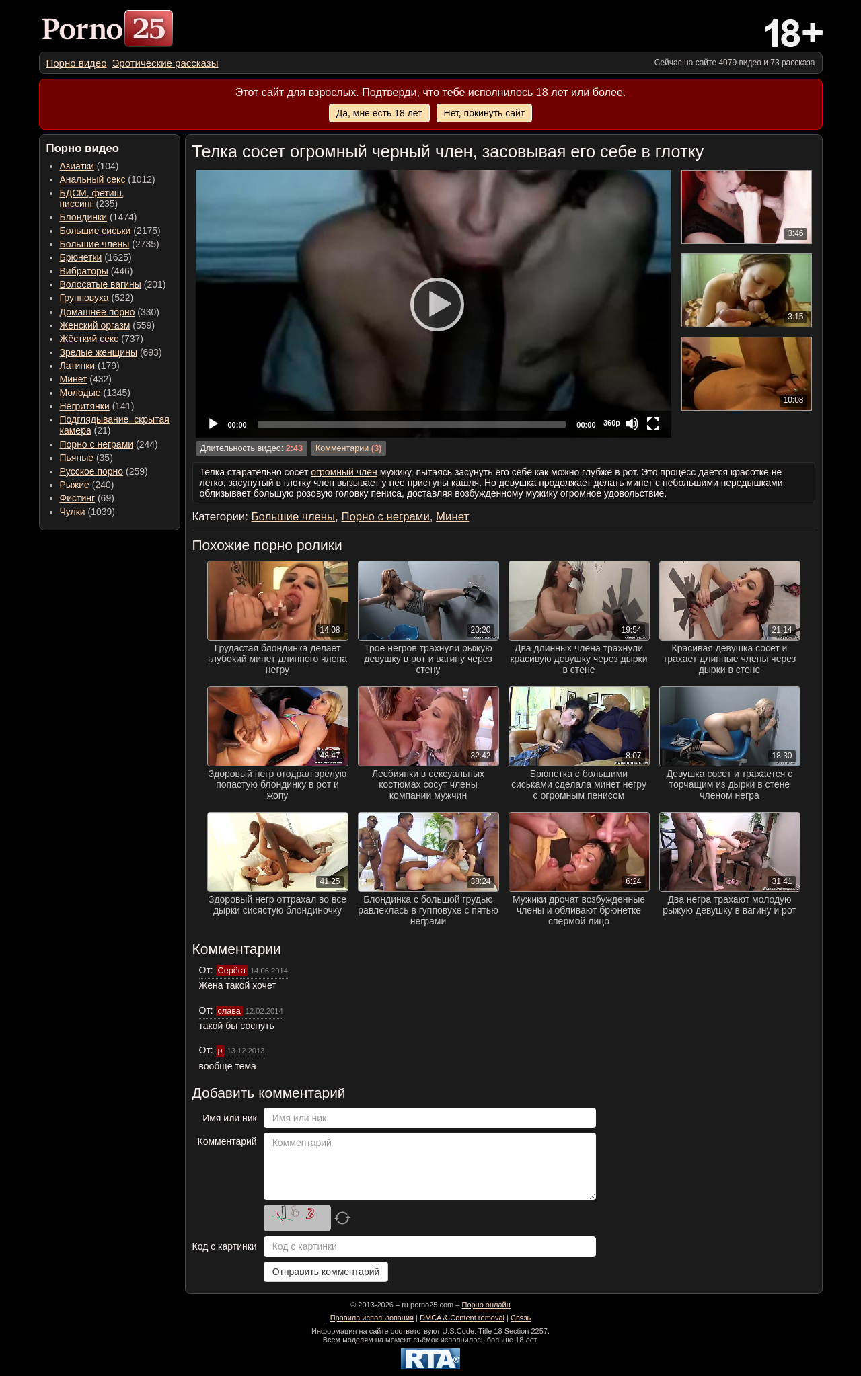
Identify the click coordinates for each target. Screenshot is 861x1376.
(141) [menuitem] (97, 406)
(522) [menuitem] (97, 297)
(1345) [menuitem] (95, 392)
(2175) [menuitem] (110, 230)
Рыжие (74, 484)
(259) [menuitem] (104, 471)
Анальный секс (93, 179)
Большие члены (95, 244)
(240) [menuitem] (87, 484)
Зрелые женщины (99, 352)
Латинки (78, 365)
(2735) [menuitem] (109, 244)
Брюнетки (81, 257)
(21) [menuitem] (115, 425)
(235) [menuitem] (92, 198)
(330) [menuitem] (110, 312)
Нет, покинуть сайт (484, 113)
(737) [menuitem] (101, 338)
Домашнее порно (97, 312)
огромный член (344, 472)
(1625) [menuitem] (96, 257)
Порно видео (76, 63)
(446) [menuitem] (96, 271)
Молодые (80, 392)
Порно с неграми (97, 444)
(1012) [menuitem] (107, 179)
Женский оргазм (95, 325)
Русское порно (92, 471)
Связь (521, 1317)
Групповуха (84, 297)
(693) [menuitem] (111, 352)
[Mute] (632, 423)
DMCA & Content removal (462, 1317)
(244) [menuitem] (109, 444)
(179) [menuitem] (90, 365)
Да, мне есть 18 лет (379, 113)
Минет (73, 379)
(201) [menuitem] (113, 284)
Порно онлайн (485, 1305)
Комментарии (342, 448)
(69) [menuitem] (87, 498)
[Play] (433, 304)
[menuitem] (76, 63)
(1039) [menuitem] (88, 511)
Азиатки (77, 166)
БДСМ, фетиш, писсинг (92, 198)
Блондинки (84, 217)
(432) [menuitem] (86, 379)
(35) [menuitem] (86, 457)
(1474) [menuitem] (98, 217)
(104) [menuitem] (89, 166)
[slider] (412, 424)
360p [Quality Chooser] (611, 423)
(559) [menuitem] (107, 325)
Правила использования (372, 1317)
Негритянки (85, 406)
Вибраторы (84, 271)
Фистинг (78, 498)
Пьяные (77, 457)
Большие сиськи (95, 230)
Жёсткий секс (89, 338)
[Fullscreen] (653, 423)
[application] (433, 304)
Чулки (72, 511)
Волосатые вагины (100, 284)
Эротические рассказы (165, 63)
